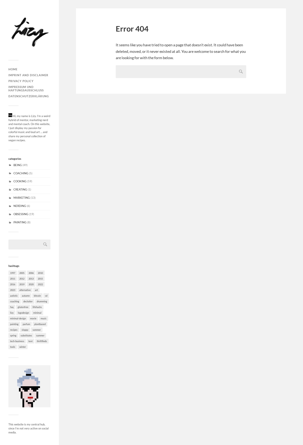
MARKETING (21, 197)
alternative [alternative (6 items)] (25, 290)
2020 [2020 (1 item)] (31, 284)
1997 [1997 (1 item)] (12, 273)
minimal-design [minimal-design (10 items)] (18, 318)
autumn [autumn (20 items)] (26, 295)
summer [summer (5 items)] (40, 335)
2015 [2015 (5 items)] (40, 278)
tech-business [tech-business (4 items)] (17, 341)
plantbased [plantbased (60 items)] (40, 324)
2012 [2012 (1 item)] (21, 278)
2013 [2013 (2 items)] (31, 278)
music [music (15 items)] (44, 318)
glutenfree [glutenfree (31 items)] (23, 307)
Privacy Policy (21, 81)
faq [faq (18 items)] (11, 307)
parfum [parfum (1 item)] (26, 324)
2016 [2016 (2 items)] (12, 284)
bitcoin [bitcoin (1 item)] (37, 295)
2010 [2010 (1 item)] (40, 273)
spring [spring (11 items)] (13, 335)
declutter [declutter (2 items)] (28, 301)
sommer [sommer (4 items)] (37, 329)
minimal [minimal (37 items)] (37, 312)
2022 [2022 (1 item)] (40, 284)
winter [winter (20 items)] (22, 346)
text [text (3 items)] (30, 341)
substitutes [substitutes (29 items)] (26, 335)
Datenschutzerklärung (28, 96)
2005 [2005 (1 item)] (21, 273)
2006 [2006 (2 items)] (31, 273)
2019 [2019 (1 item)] (21, 284)
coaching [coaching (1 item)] (14, 301)
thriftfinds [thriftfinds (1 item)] (42, 341)
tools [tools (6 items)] (12, 346)
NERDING (19, 206)
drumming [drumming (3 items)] (42, 301)
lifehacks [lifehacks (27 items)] (37, 307)
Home (12, 69)
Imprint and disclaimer (28, 75)
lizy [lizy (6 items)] (12, 312)
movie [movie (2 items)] (33, 318)
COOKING (20, 181)
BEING (17, 165)
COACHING (20, 173)
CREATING (20, 189)
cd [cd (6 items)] (46, 295)
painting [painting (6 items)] (14, 324)
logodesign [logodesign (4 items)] (23, 312)
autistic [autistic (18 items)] (14, 295)
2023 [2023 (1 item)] (12, 290)
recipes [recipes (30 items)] (13, 329)
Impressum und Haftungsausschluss (26, 88)
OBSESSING (20, 214)
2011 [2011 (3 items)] (12, 278)
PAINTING (20, 222)
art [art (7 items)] (36, 290)
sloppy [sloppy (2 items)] (25, 329)
